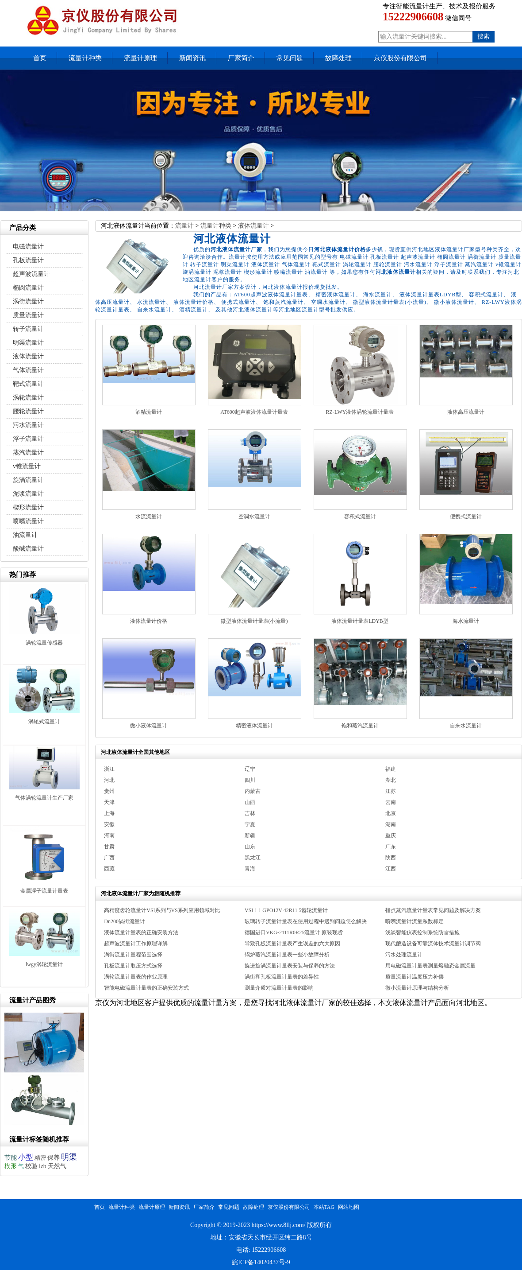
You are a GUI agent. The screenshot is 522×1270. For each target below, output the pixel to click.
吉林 (250, 813)
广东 (390, 846)
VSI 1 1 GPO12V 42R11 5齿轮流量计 (286, 910)
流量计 (184, 225)
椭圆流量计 (28, 287)
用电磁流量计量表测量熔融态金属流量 (430, 966)
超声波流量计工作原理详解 (136, 943)
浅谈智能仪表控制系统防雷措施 (422, 932)
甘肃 (109, 846)
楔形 (10, 1166)
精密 (40, 1157)
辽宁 (250, 769)
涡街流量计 (28, 301)
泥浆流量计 (28, 493)
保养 (53, 1157)
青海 (250, 869)
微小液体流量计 (148, 725)
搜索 (483, 36)
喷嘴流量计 (28, 521)
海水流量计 (466, 621)
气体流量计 (28, 370)
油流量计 (25, 535)
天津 (109, 802)
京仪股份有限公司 (400, 58)
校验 (31, 1166)
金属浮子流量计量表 (44, 891)
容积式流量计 (360, 516)
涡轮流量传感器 (44, 643)
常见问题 (289, 58)
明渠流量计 (28, 342)
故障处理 (338, 58)
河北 (109, 780)
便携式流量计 (466, 516)
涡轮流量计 (28, 397)
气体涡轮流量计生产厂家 (44, 798)
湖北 (390, 780)
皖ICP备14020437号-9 (261, 1262)
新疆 (250, 835)
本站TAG (324, 1207)
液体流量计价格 (148, 621)
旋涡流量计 (28, 480)
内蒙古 (253, 791)
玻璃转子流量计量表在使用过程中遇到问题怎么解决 (306, 921)
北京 (390, 813)
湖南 (390, 824)
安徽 (109, 824)
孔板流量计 (28, 260)
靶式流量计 (28, 384)
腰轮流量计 (28, 411)
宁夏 (250, 824)
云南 (390, 802)
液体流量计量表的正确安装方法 (141, 932)
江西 (390, 869)
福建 (390, 769)
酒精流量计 (148, 412)
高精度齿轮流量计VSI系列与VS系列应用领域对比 (162, 910)
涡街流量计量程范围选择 (133, 955)
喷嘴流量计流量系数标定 (414, 921)
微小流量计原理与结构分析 (417, 988)
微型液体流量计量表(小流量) (254, 621)
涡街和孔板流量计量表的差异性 (282, 977)
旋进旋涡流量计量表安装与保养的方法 (290, 966)
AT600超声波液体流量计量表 (254, 412)
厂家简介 (241, 58)
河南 (109, 835)
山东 (250, 846)
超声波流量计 (31, 274)
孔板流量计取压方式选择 (133, 966)
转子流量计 (28, 329)
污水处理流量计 (403, 955)
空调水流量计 (254, 516)
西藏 (109, 869)
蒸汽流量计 (28, 452)
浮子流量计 (28, 438)
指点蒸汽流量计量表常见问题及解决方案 (433, 910)
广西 (109, 857)
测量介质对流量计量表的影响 (279, 988)
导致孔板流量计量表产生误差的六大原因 (292, 943)
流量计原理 (140, 58)
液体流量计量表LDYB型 (359, 621)
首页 (39, 58)
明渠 (69, 1157)
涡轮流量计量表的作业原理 (136, 977)
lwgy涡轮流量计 (44, 964)
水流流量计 (148, 516)
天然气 (57, 1166)
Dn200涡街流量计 (124, 921)
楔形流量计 (28, 507)
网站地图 (348, 1207)
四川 (250, 780)
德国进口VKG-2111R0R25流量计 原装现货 (294, 932)
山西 (250, 802)
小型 (25, 1157)
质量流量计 (28, 315)
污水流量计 (28, 425)
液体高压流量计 (465, 412)
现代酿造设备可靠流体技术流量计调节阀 (433, 943)
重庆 (390, 835)
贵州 (109, 791)
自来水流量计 (466, 725)
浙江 (109, 769)
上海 (109, 813)
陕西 (390, 857)
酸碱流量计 (28, 548)
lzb (42, 1166)
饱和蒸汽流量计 (360, 725)
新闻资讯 (192, 58)
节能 (10, 1157)
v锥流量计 (27, 466)
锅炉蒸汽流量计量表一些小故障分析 (287, 955)
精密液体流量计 (254, 725)
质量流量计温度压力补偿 (414, 977)
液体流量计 (253, 225)
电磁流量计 (28, 246)
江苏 (390, 791)
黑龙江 (253, 857)
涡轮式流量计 (44, 722)
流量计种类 (85, 58)
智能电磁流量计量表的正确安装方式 (146, 988)
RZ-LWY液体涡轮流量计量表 (360, 412)
